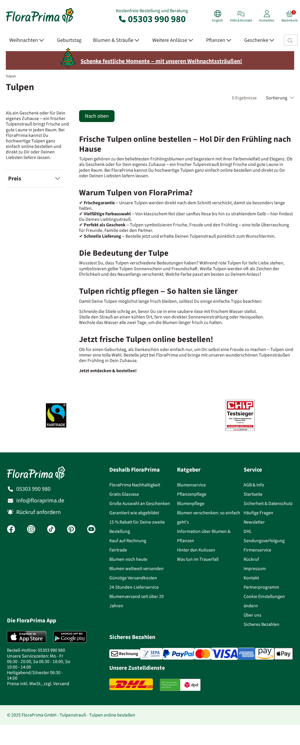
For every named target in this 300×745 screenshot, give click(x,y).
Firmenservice (257, 550)
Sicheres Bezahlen (261, 624)
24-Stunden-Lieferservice (134, 587)
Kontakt (251, 578)
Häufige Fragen (258, 513)
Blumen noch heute (128, 559)
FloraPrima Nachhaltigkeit (134, 485)
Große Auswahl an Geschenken (139, 503)
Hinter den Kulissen (196, 550)
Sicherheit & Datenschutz (268, 503)
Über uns (252, 615)
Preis (14, 178)
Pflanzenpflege (191, 494)
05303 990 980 (152, 18)
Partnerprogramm (261, 587)
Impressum (255, 568)
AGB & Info (254, 485)
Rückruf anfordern (38, 512)
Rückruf (251, 559)
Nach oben (97, 115)
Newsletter (254, 522)
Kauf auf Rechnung (127, 541)
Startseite (253, 494)
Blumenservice (191, 485)
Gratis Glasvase (124, 494)
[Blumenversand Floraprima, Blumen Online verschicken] (40, 23)
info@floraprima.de (40, 500)
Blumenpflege (190, 503)
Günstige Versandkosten (133, 578)
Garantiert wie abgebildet (134, 513)
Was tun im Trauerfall (198, 559)
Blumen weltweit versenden (136, 568)
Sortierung (280, 98)
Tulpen (11, 76)
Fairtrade (118, 550)
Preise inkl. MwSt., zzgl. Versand (38, 683)
